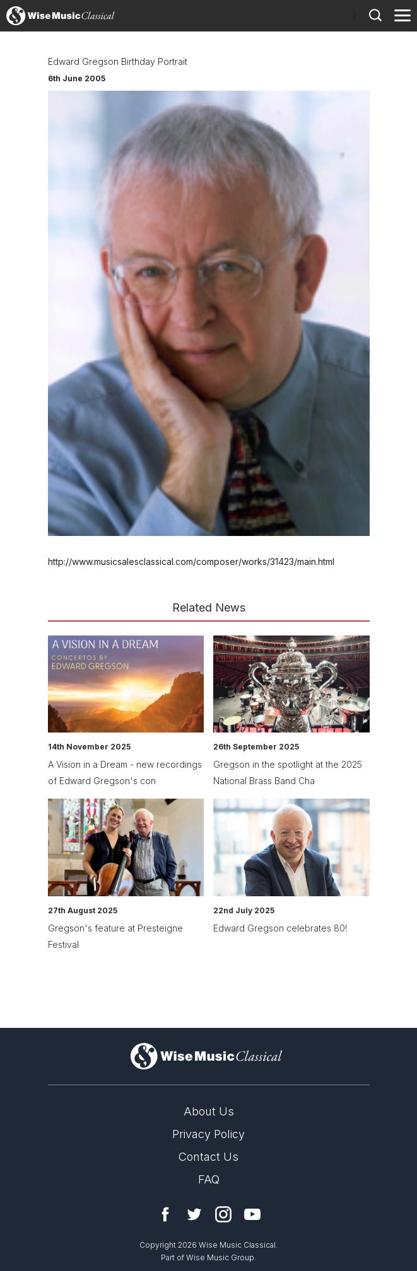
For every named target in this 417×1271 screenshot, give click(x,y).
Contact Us (208, 1156)
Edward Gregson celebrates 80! (280, 928)
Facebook (165, 1214)
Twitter (194, 1214)
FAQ (209, 1179)
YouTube (252, 1214)
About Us (209, 1111)
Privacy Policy (208, 1134)
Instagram (223, 1214)
